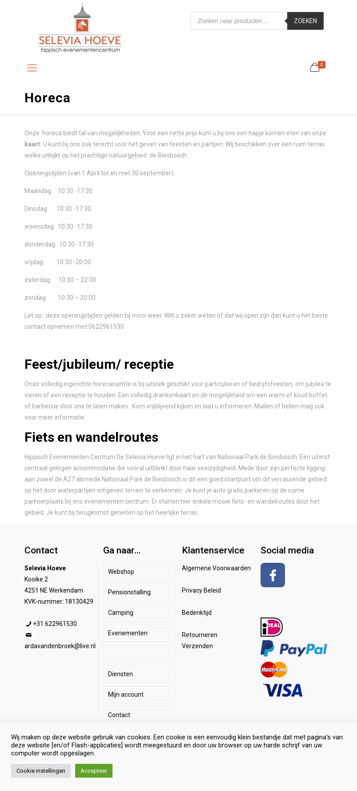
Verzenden (197, 646)
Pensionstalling (129, 592)
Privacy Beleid (201, 590)
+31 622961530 (55, 623)
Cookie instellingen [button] (40, 770)
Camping (120, 612)
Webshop (121, 571)
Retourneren (199, 634)
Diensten (120, 674)
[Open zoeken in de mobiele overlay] (257, 21)
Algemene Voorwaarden (216, 568)
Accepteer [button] (93, 770)
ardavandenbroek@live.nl (60, 646)
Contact (119, 714)
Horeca (118, 653)
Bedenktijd (197, 612)
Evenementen (128, 633)
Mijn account (126, 694)
